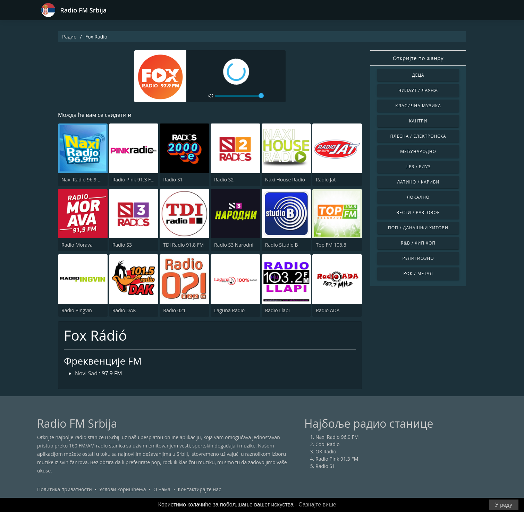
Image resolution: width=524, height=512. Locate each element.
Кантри (418, 121)
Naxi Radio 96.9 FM (83, 179)
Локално (418, 197)
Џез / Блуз (418, 167)
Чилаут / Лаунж (418, 90)
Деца (418, 75)
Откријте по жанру (418, 57)
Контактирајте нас (199, 489)
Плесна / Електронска (418, 136)
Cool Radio (327, 444)
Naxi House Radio (285, 179)
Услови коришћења (122, 489)
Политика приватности (64, 489)
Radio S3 (122, 244)
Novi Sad (86, 374)
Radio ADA (327, 310)
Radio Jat (326, 179)
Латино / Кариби (418, 182)
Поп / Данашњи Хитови (418, 228)
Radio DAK (124, 310)
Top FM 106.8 (331, 244)
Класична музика (418, 106)
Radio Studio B (281, 244)
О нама (161, 489)
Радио (69, 36)
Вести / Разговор (418, 212)
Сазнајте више (317, 504)
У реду (503, 505)
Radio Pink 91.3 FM (133, 179)
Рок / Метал (418, 273)
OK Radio (325, 451)
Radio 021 (174, 310)
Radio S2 (224, 179)
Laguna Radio (229, 310)
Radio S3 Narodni (233, 244)
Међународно (418, 151)
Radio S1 (173, 179)
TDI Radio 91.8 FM (183, 244)
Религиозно (418, 258)
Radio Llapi (277, 310)
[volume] (239, 96)
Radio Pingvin (76, 310)
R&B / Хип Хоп (418, 243)
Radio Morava (77, 244)
